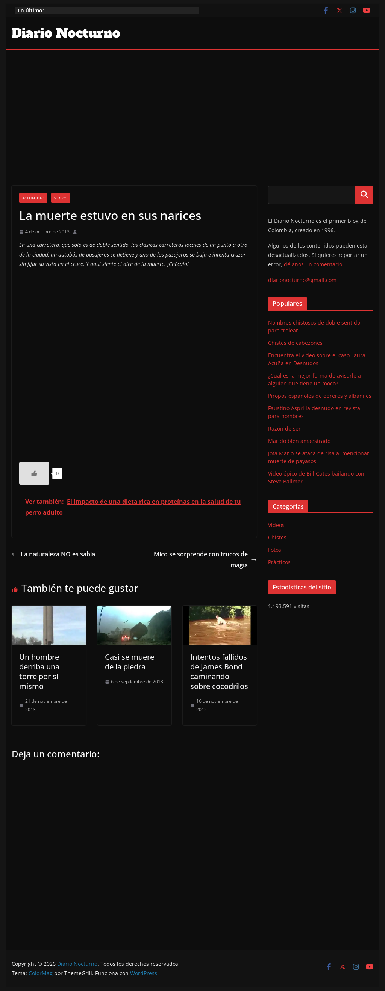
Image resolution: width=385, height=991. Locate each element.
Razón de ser (284, 428)
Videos (60, 198)
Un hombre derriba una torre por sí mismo (39, 671)
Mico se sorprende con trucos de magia (205, 559)
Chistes (277, 537)
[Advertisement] (192, 106)
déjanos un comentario (313, 264)
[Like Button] (34, 473)
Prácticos (279, 562)
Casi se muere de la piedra (129, 662)
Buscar (364, 194)
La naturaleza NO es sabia (53, 554)
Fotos (274, 549)
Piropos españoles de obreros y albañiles (319, 395)
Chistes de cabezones (295, 342)
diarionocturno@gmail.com (302, 280)
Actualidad (33, 198)
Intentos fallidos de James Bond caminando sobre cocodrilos (219, 671)
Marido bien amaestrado (299, 440)
